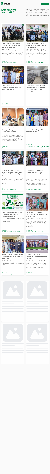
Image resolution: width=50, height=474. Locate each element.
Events (23, 4)
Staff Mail (37, 4)
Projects (45, 4)
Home (14, 4)
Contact (32, 4)
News (27, 4)
